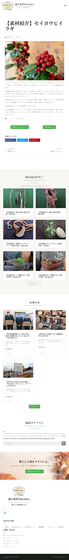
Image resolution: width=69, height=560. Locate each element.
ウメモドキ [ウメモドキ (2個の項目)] (18, 433)
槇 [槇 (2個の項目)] (30, 438)
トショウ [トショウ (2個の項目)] (18, 436)
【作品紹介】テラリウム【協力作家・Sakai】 (50, 244)
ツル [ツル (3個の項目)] (6, 436)
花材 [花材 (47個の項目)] (40, 438)
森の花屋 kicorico (24, 4)
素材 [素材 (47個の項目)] (37, 438)
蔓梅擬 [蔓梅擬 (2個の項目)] (45, 438)
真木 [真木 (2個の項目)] (34, 438)
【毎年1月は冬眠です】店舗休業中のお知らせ (50, 335)
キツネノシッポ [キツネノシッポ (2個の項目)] (25, 433)
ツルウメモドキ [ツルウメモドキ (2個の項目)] (12, 436)
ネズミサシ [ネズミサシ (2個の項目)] (26, 436)
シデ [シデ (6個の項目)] (50, 433)
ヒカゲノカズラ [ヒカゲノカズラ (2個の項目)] (33, 436)
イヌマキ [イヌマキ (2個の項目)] (13, 433)
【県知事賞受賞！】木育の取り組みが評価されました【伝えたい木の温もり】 (18, 336)
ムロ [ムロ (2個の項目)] (51, 436)
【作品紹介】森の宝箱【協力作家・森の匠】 (18, 213)
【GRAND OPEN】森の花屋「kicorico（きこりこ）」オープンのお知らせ (18, 384)
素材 (17, 118)
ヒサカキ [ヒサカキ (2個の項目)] (40, 436)
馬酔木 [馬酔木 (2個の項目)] (53, 438)
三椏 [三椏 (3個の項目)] (62, 436)
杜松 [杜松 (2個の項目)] (17, 438)
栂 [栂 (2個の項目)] (19, 438)
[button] (19, 127)
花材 (19, 118)
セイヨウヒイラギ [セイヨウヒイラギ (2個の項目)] (56, 433)
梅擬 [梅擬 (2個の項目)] (23, 438)
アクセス (51, 526)
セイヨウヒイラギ (11, 118)
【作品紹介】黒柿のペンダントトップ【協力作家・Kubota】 (17, 244)
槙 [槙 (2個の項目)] (32, 438)
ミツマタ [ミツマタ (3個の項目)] (47, 436)
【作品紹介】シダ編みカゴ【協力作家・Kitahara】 (17, 276)
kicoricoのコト (17, 526)
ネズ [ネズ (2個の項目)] (22, 436)
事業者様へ (42, 527)
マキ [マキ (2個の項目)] (43, 436)
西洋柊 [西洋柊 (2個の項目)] (49, 438)
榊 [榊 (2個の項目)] (29, 438)
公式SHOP (61, 527)
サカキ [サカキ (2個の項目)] (37, 433)
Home (7, 527)
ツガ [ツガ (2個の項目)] (62, 433)
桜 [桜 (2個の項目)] (21, 438)
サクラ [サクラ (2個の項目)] (41, 433)
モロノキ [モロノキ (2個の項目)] (55, 436)
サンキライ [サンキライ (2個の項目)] (46, 433)
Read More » (9, 349)
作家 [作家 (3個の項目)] (10, 438)
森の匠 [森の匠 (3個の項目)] (26, 438)
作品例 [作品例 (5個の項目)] (6, 438)
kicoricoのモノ (30, 526)
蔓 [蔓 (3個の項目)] (43, 438)
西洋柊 (22, 118)
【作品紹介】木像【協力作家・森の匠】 (50, 213)
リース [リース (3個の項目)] (59, 436)
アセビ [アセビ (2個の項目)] (8, 433)
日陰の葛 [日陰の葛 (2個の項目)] (14, 438)
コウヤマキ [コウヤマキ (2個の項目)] (32, 433)
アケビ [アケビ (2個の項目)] (5, 433)
